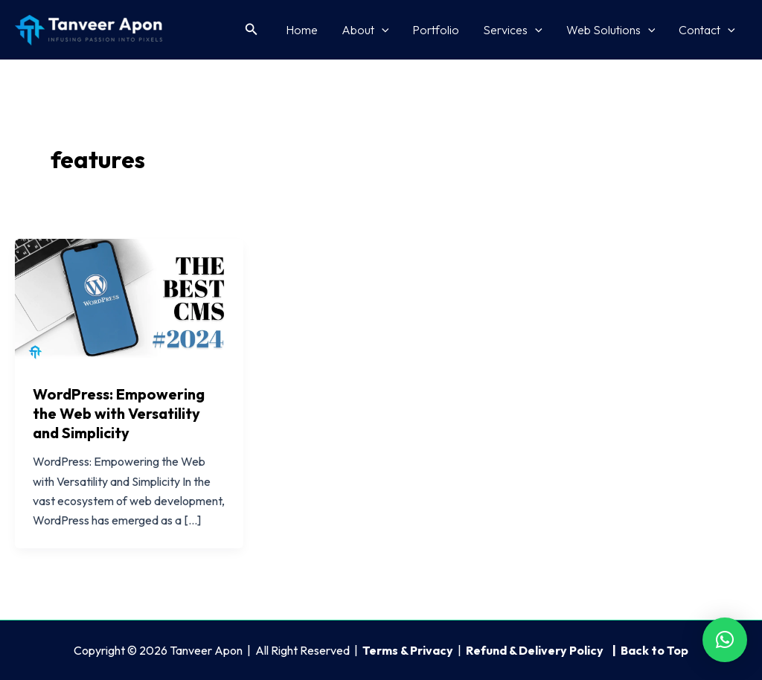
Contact (707, 30)
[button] (251, 29)
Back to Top (654, 650)
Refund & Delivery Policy (536, 650)
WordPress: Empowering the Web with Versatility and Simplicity (119, 413)
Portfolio (435, 29)
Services (512, 30)
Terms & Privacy (407, 650)
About (365, 30)
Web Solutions (611, 30)
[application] (381, 30)
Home (302, 29)
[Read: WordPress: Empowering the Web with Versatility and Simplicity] (129, 301)
